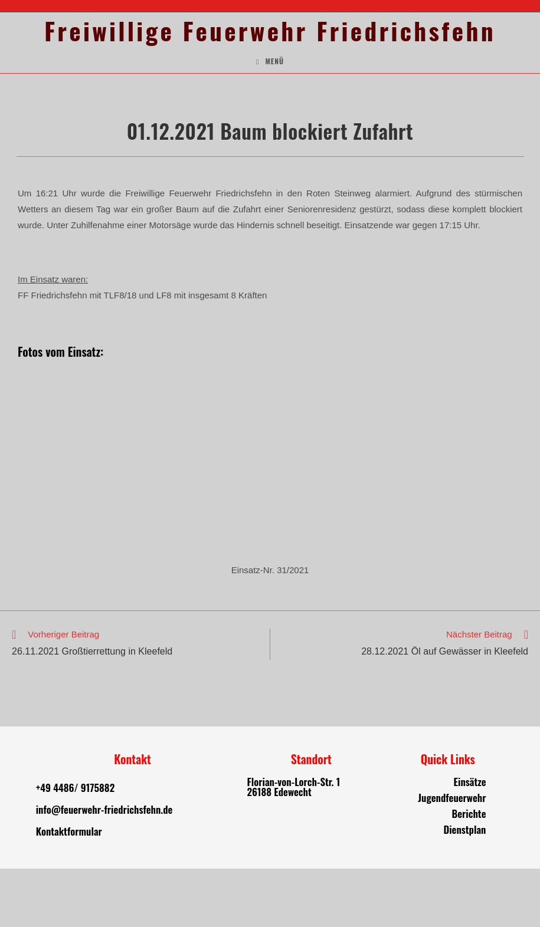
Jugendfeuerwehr (452, 856)
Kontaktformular (69, 889)
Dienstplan (464, 887)
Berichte (468, 871)
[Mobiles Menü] (270, 120)
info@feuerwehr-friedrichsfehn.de (104, 867)
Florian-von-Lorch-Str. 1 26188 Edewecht (294, 845)
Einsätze (470, 840)
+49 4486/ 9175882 (75, 846)
